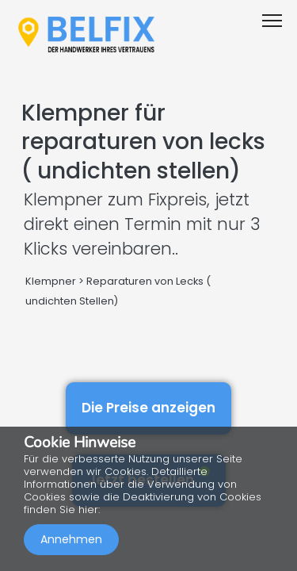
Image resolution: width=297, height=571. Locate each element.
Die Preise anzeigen (148, 407)
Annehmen (71, 539)
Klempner (50, 281)
